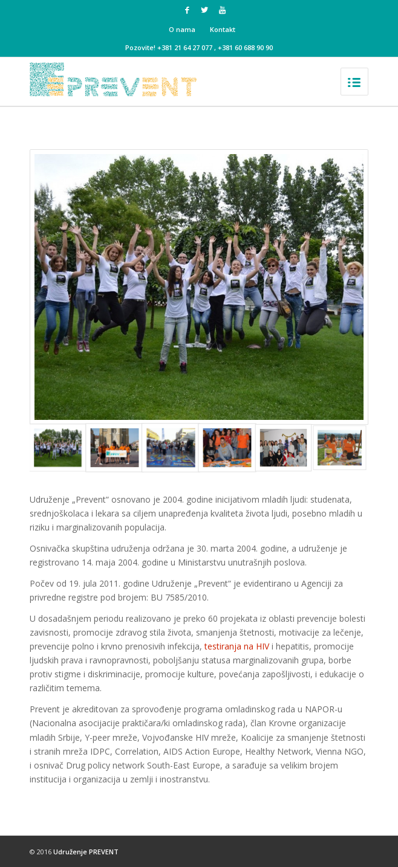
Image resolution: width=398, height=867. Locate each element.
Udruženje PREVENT (86, 851)
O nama (182, 29)
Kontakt (222, 29)
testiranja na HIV (236, 646)
